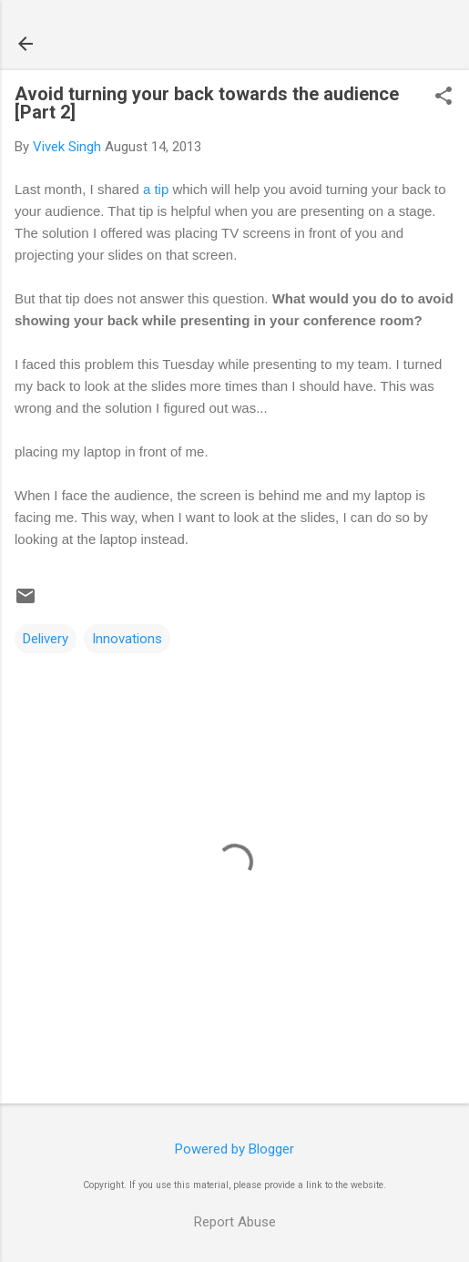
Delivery (45, 639)
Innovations (127, 639)
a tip (155, 189)
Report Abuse (235, 1222)
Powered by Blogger (234, 1149)
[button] (443, 97)
